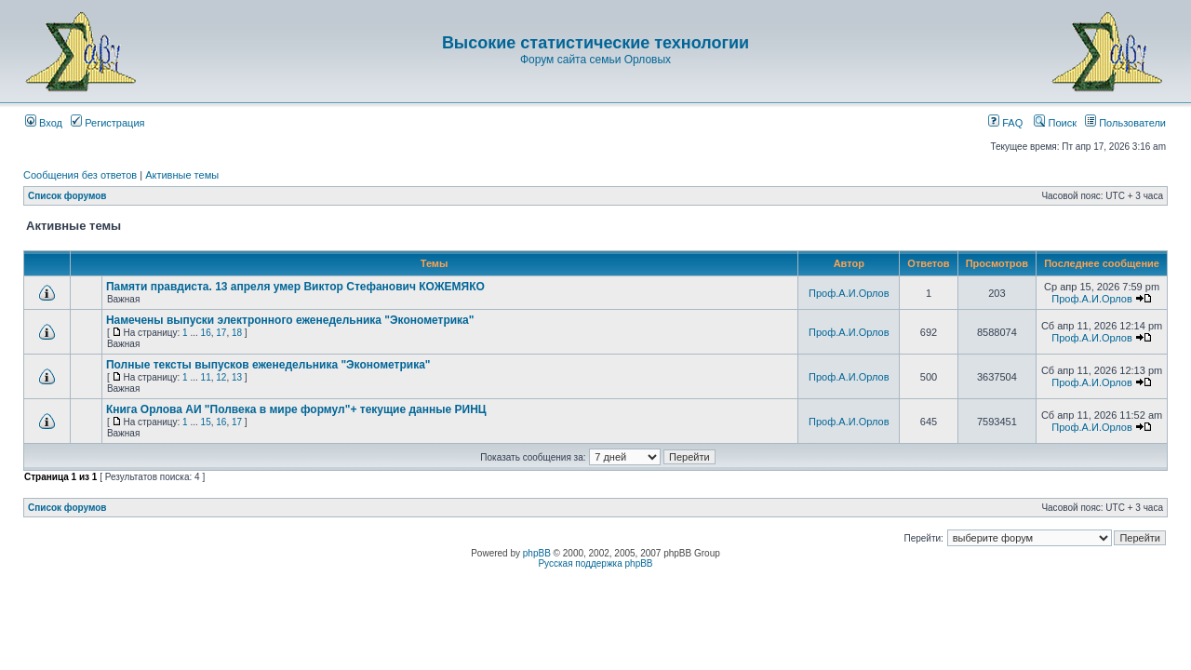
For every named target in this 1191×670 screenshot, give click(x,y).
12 (221, 377)
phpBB (537, 553)
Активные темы (182, 175)
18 (237, 333)
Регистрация (107, 122)
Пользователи (1125, 122)
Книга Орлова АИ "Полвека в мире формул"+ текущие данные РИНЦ (296, 409)
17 (221, 333)
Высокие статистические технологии (595, 43)
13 (237, 377)
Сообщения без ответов (80, 175)
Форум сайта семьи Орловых (595, 59)
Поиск (1055, 122)
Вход (43, 122)
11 (206, 377)
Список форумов (67, 196)
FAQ (1005, 122)
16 (206, 333)
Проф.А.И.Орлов (849, 293)
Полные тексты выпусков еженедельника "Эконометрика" (268, 364)
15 (206, 422)
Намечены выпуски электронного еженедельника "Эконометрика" (290, 320)
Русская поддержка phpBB (595, 563)
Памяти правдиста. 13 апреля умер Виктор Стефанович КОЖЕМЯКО (295, 286)
